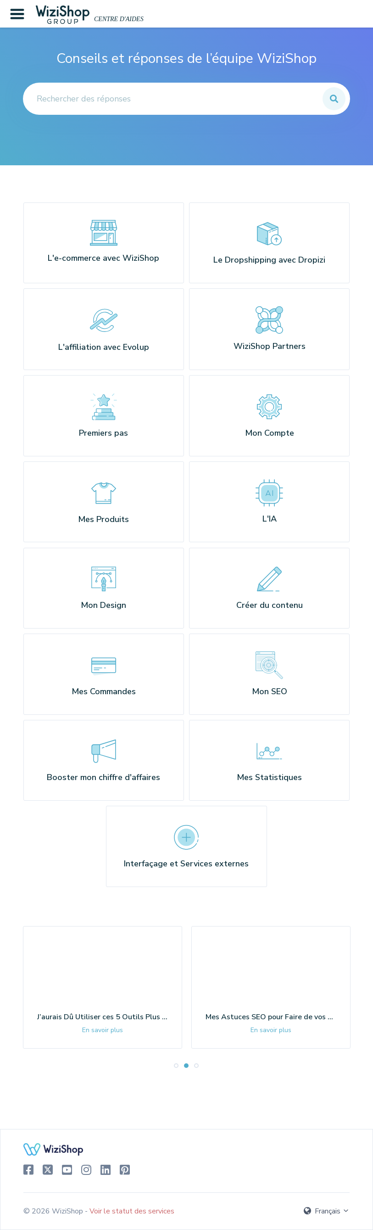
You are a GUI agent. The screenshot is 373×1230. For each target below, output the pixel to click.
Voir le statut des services (131, 1211)
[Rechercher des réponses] (186, 99)
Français (327, 1211)
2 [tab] (186, 1089)
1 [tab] (176, 1089)
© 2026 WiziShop (54, 1211)
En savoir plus (102, 1053)
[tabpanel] (102, 1011)
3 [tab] (197, 1089)
